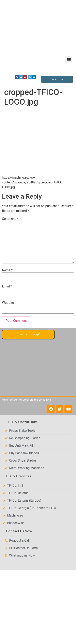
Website (8, 302)
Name (7, 270)
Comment (10, 218)
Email (7, 286)
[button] (68, 59)
